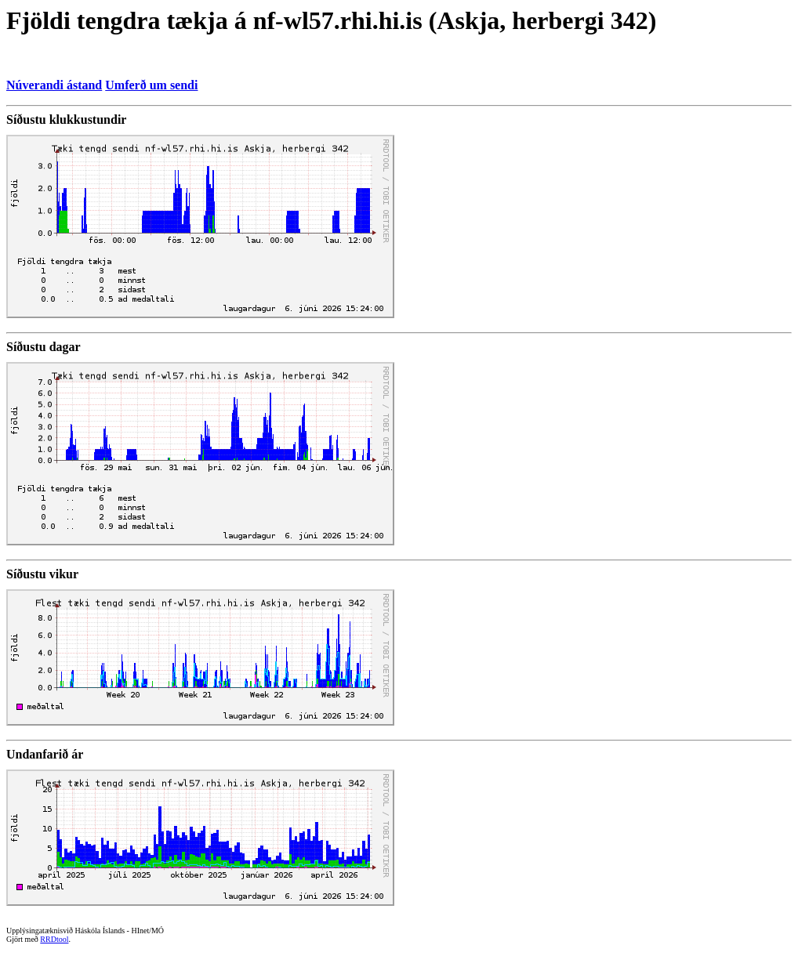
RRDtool (54, 939)
